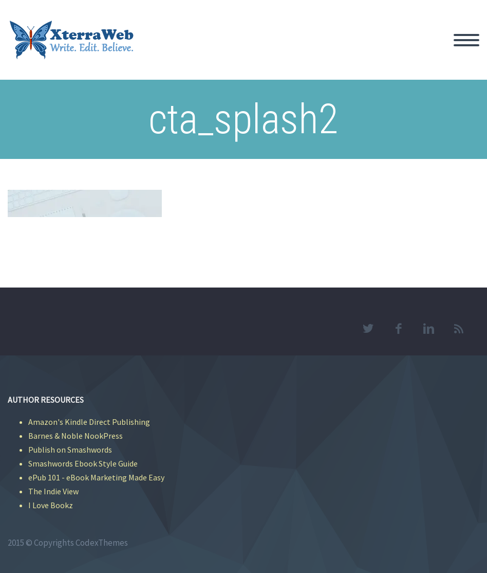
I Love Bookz (50, 505)
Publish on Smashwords (70, 449)
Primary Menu (466, 40)
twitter (368, 329)
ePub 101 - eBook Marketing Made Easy (96, 477)
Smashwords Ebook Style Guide (83, 463)
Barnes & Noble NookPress (75, 436)
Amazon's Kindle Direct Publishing (89, 422)
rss (458, 329)
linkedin (428, 329)
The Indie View (53, 491)
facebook (398, 329)
